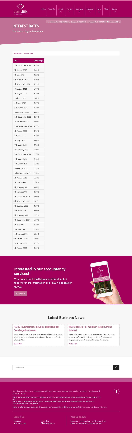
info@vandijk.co (114, 22)
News (99, 10)
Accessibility (74, 391)
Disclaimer (83, 391)
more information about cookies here (94, 407)
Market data (28, 53)
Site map (65, 391)
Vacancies (51, 9)
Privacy (106, 9)
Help (90, 391)
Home (44, 9)
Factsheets (79, 10)
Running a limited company (36, 391)
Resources (89, 10)
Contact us (114, 10)
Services (69, 10)
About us (60, 10)
